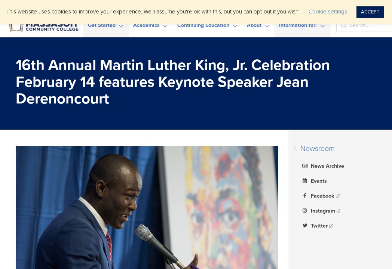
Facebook (317, 195)
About (254, 25)
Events (313, 180)
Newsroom (317, 148)
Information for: (298, 25)
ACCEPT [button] (370, 12)
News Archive (322, 165)
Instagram (317, 210)
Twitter (314, 225)
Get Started (102, 25)
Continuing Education (203, 25)
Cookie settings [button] (328, 11)
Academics (146, 25)
